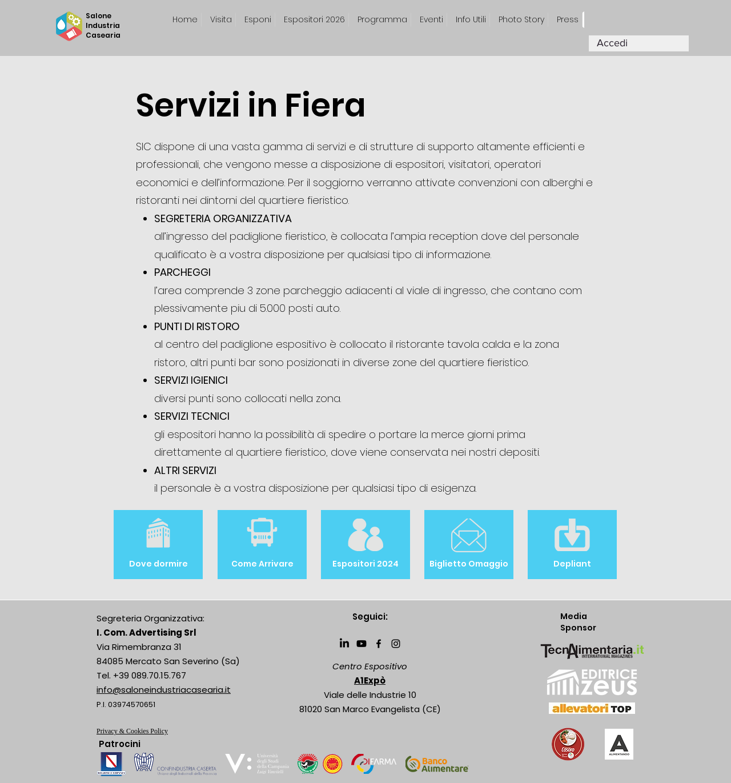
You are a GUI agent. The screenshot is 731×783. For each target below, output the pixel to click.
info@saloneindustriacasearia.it (164, 690)
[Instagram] (395, 643)
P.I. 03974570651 (126, 704)
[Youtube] (361, 643)
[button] (568, 20)
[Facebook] (378, 643)
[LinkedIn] (344, 643)
